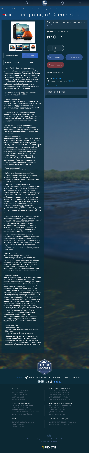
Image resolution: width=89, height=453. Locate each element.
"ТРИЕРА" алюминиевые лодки (22, 414)
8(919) (53, 381)
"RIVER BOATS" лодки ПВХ (20, 390)
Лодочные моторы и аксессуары (59, 388)
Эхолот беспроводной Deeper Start (45, 9)
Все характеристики (55, 85)
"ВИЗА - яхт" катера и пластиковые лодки (25, 411)
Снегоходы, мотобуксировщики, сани (60, 403)
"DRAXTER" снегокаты (56, 411)
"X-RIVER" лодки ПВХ (18, 399)
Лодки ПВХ (15, 388)
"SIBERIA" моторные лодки (20, 413)
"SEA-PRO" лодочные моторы (59, 397)
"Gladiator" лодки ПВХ (19, 394)
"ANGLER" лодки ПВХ (18, 396)
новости (67, 377)
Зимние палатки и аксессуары (58, 419)
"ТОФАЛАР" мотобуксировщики (60, 405)
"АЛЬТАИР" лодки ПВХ (19, 392)
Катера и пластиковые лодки (21, 403)
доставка (57, 377)
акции (30, 377)
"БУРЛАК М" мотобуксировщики (60, 413)
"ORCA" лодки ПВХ (18, 397)
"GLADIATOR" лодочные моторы (60, 394)
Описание (30, 55)
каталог (20, 377)
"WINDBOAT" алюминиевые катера (23, 405)
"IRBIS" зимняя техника (57, 407)
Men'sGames (6, 9)
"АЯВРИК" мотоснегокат (57, 409)
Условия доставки (12, 62)
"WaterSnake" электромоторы (59, 399)
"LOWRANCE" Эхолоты (19, 421)
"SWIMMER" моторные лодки (21, 409)
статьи (39, 377)
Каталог (17, 9)
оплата (47, 377)
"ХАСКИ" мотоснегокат (57, 414)
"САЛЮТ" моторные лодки (20, 407)
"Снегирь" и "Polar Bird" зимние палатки (63, 422)
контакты (77, 377)
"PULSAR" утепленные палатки (59, 421)
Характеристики (11, 55)
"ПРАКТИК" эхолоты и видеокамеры (24, 422)
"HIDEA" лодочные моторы (58, 390)
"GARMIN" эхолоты (18, 424)
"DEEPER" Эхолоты (18, 426)
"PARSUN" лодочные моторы (59, 392)
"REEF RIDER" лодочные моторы (59, 396)
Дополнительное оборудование (60, 424)
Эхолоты (26, 9)
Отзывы (30, 62)
